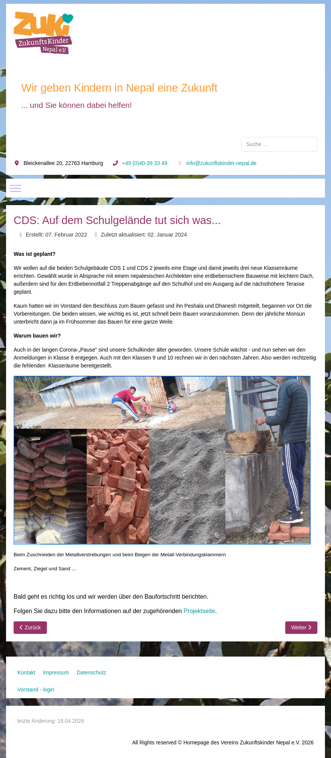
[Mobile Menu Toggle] (15, 188)
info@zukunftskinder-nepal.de (221, 163)
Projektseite (199, 611)
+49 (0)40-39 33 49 (144, 163)
